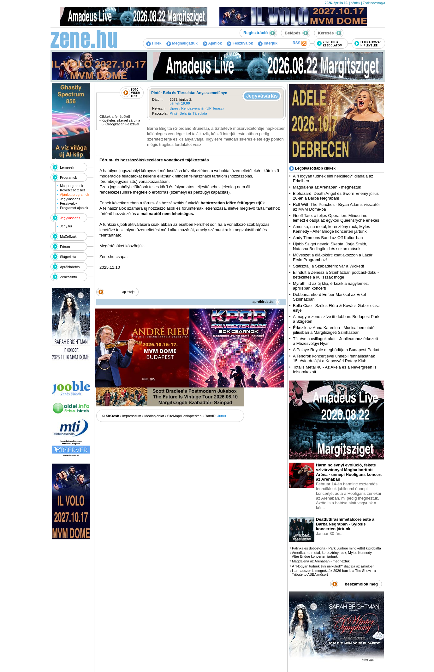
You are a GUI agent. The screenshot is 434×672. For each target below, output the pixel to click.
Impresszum (131, 416)
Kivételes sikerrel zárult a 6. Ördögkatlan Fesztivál (121, 122)
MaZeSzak (68, 236)
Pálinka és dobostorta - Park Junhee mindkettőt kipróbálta (336, 548)
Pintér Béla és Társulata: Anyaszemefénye (189, 93)
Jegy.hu (66, 226)
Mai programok (71, 186)
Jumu (221, 416)
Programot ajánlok (74, 208)
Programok (68, 177)
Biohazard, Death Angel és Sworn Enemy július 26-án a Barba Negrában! (336, 196)
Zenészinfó (68, 277)
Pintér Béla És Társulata (188, 113)
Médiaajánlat (154, 416)
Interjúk (267, 43)
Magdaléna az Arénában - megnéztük (327, 187)
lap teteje (128, 292)
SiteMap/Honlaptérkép (184, 416)
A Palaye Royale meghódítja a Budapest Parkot (336, 349)
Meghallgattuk (182, 43)
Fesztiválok (240, 43)
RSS (299, 43)
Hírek (153, 43)
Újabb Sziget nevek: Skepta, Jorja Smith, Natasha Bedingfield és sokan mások (330, 246)
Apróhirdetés (70, 267)
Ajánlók (212, 43)
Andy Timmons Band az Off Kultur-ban (328, 237)
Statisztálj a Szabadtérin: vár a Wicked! (328, 266)
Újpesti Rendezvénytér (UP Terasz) (196, 108)
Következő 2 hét (72, 190)
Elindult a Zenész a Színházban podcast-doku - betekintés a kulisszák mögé (336, 274)
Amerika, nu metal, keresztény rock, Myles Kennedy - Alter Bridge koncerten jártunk (331, 229)
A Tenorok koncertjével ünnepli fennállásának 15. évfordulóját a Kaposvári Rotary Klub (334, 358)
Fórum (65, 247)
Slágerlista (68, 257)
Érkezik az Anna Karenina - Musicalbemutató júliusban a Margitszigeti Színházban (334, 330)
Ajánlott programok (74, 194)
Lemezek (67, 167)
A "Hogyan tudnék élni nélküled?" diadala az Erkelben (333, 566)
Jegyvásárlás (70, 199)
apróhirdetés (266, 301)
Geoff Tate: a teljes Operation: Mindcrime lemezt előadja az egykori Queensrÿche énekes (336, 218)
